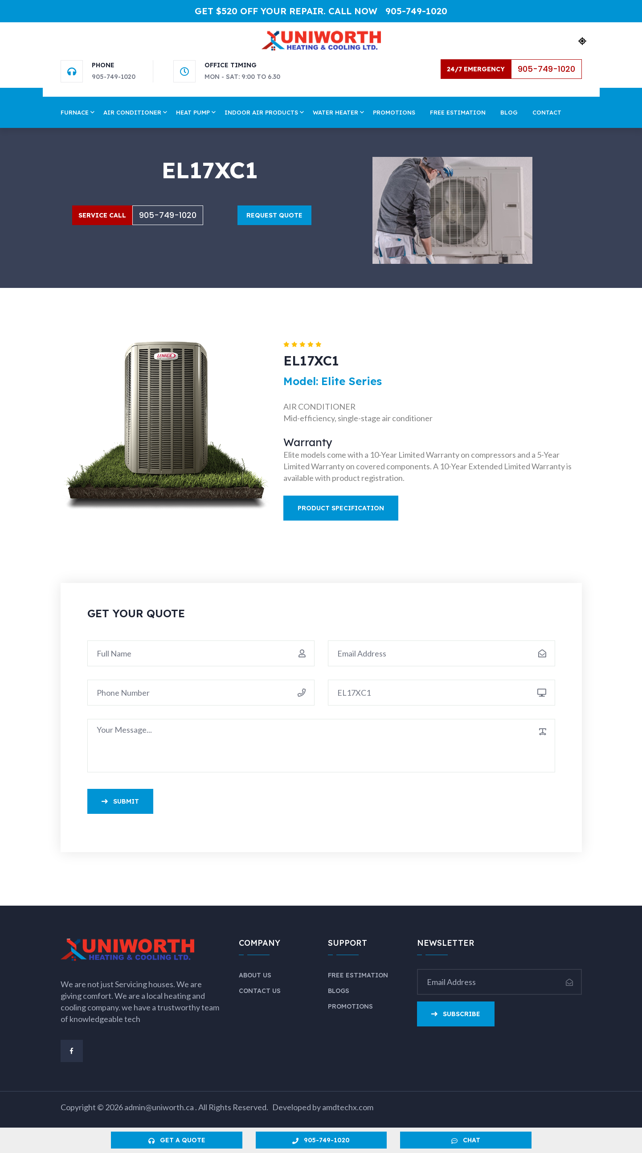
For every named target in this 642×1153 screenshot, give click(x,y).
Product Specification (341, 508)
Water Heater (335, 112)
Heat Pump (193, 112)
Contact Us (260, 991)
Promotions (394, 112)
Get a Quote (176, 1140)
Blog (509, 112)
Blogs (338, 991)
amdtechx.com (347, 1107)
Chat (465, 1140)
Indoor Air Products (261, 112)
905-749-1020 (416, 10)
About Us (255, 975)
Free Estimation (458, 112)
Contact (546, 112)
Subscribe (455, 1014)
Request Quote (274, 215)
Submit (120, 801)
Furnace (75, 112)
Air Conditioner (132, 112)
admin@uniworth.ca (159, 1107)
